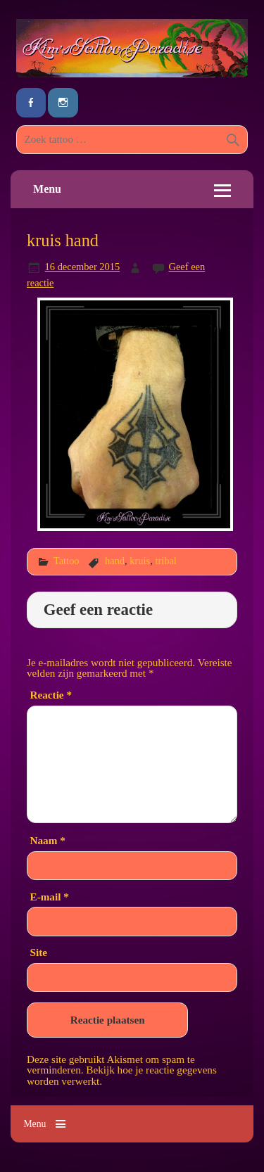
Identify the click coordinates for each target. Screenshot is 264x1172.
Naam (47, 840)
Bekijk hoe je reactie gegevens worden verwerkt (122, 1075)
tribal (165, 560)
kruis (140, 560)
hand (115, 560)
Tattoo (67, 560)
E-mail (49, 896)
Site (38, 952)
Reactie (51, 694)
